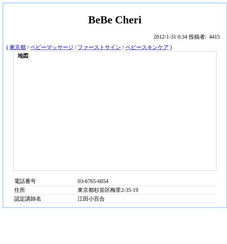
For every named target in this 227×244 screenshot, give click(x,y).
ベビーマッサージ (52, 47)
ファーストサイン (99, 47)
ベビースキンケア (147, 47)
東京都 (17, 47)
